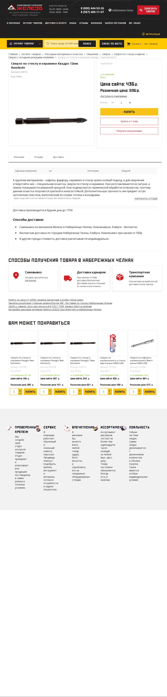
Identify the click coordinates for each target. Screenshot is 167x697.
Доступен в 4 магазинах (113, 96)
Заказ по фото (112, 43)
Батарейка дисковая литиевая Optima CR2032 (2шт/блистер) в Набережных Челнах (54, 309)
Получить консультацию (129, 131)
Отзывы (38, 157)
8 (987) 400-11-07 (92, 12)
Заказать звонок (150, 10)
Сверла (106, 54)
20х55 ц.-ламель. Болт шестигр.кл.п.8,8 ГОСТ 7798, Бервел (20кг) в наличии (50, 306)
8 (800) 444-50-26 (92, 8)
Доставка (58, 157)
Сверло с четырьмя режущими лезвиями (31, 57)
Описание (19, 157)
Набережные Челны (122, 10)
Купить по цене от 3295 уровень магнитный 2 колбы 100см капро (45, 299)
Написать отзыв (146, 198)
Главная (13, 54)
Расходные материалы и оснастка (64, 54)
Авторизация (153, 34)
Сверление (92, 54)
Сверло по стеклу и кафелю (129, 54)
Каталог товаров (31, 54)
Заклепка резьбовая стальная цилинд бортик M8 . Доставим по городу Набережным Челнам (60, 303)
